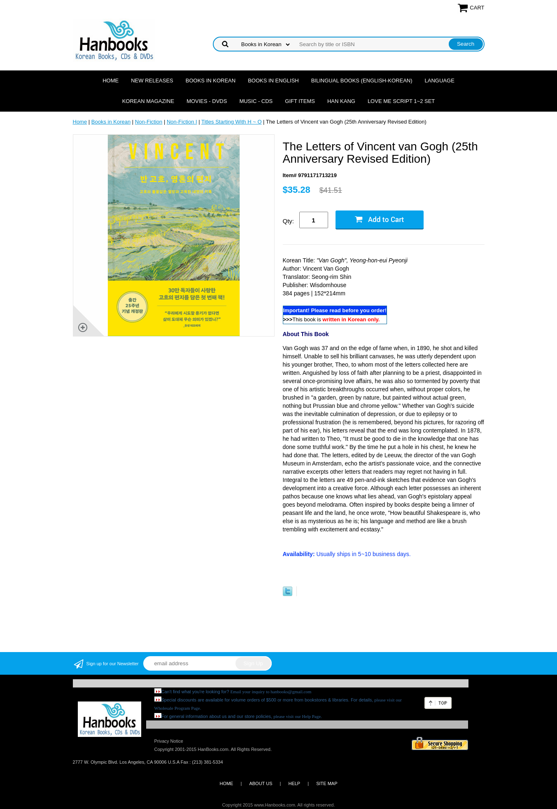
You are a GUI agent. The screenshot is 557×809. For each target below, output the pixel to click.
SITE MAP (326, 783)
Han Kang (341, 101)
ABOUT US (260, 783)
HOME (226, 783)
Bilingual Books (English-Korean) (362, 80)
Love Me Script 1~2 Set (401, 101)
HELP (294, 783)
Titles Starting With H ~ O (231, 122)
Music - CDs (256, 101)
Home (111, 80)
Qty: (288, 220)
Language (439, 80)
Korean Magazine (148, 101)
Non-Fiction (148, 122)
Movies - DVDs (206, 101)
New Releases (152, 80)
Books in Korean (210, 80)
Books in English (273, 80)
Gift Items (300, 101)
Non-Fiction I (182, 122)
